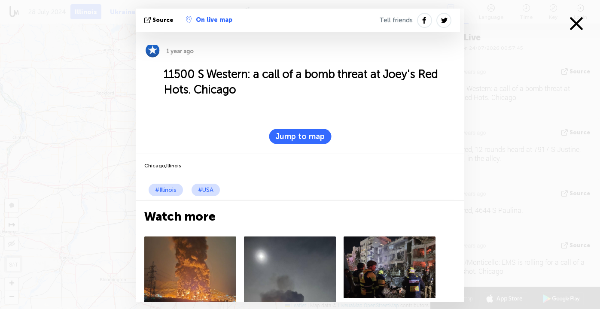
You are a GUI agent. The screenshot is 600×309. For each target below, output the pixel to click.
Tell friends (396, 20)
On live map (209, 20)
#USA (205, 190)
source (159, 20)
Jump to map (300, 136)
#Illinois (166, 190)
